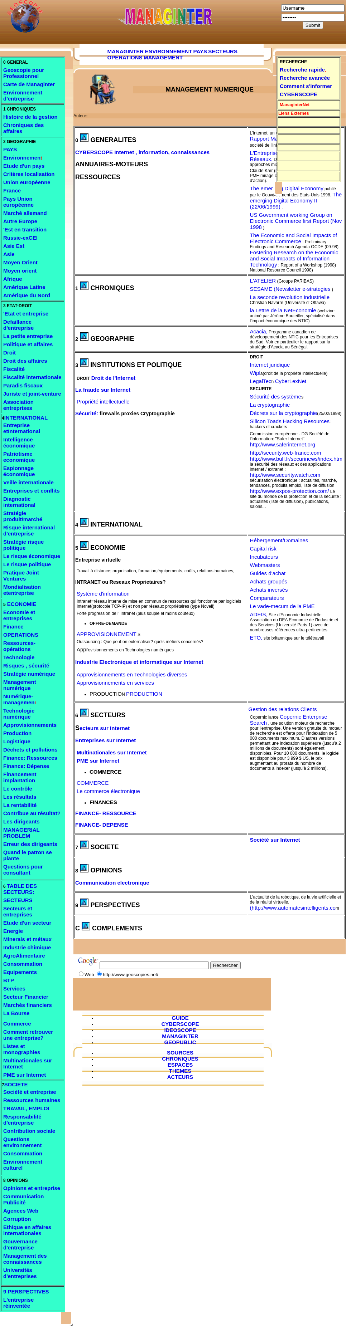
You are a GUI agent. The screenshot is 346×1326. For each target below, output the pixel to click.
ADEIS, (259, 614)
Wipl (255, 373)
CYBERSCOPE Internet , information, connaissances (142, 152)
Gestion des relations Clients (283, 709)
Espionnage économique (19, 471)
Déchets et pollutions (30, 750)
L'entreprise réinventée (18, 1303)
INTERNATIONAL (26, 418)
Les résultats (20, 797)
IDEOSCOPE (180, 1030)
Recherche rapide (302, 70)
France (12, 190)
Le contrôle (17, 789)
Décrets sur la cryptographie (283, 413)
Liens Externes (293, 113)
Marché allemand (25, 213)
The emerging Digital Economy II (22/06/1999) (296, 200)
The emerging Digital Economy (286, 188)
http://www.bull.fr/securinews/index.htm (296, 459)
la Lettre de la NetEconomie (283, 310)
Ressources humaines (31, 1100)
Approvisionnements (30, 725)
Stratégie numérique (29, 674)
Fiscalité (14, 369)
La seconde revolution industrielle (290, 297)
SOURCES (180, 1052)
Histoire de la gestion (30, 117)
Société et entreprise (29, 1092)
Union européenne (27, 182)
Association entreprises (18, 405)
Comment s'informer (306, 86)
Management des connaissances (25, 1259)
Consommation (22, 964)
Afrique (12, 279)
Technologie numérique (18, 714)
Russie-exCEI (20, 238)
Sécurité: (86, 413)
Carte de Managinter (29, 84)
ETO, (256, 638)
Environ (13, 92)
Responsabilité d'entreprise (22, 1120)
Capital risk (263, 548)
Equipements (20, 972)
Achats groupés (268, 581)
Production (17, 733)
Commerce (17, 1024)
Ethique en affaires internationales (27, 1230)
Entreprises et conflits (31, 491)
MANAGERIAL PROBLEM (21, 833)
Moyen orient (20, 271)
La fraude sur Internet (102, 390)
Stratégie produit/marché (22, 516)
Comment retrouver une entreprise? (28, 1035)
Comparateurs (267, 598)
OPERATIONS (20, 635)
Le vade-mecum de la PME (282, 606)
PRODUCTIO (106, 694)
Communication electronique (112, 883)
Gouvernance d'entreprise (20, 1244)
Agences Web (20, 1211)
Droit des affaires (25, 361)
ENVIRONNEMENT (168, 51)
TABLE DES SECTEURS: (20, 889)
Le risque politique (27, 564)
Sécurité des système (275, 396)
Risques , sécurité (26, 665)
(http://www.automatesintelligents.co (293, 908)
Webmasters (265, 565)
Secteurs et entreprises (17, 911)
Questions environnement (22, 1142)
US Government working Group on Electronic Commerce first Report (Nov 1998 (296, 221)
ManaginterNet (294, 104)
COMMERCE (93, 783)
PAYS (10, 149)
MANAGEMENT (163, 57)
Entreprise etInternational (21, 428)
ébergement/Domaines (281, 540)
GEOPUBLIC (180, 1042)
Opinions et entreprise (31, 1188)
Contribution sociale (29, 1131)
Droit (9, 352)
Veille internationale (28, 482)
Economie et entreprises (19, 615)
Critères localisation (28, 174)
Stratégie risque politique (23, 545)
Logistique (16, 741)
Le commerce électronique (108, 791)
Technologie (18, 657)
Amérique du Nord (26, 295)
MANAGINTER (125, 51)
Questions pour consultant (23, 869)
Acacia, (259, 331)
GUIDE (180, 1018)
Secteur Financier (25, 997)
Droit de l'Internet (113, 378)
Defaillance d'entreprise (18, 325)
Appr (82, 649)
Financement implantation (20, 777)
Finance (13, 626)
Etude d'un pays (23, 166)
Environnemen (21, 158)
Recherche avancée (305, 78)
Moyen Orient (20, 262)
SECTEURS (18, 900)
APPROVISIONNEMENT (106, 634)
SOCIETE (16, 1084)
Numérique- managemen (19, 699)
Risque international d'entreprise (29, 530)
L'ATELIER (263, 281)
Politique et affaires (28, 344)
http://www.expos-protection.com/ (289, 491)
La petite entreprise (28, 336)
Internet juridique (270, 365)
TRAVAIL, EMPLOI (26, 1108)
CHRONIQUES (180, 1059)
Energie (13, 931)
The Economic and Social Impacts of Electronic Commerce (293, 238)
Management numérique (19, 685)
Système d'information (103, 594)
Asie (9, 254)
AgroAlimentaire (24, 956)
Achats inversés (269, 590)
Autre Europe (20, 221)
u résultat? (47, 813)
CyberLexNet (291, 381)
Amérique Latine (24, 287)
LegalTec (260, 381)
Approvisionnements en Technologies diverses (132, 674)
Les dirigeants (21, 821)
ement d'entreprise (22, 95)
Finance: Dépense (26, 766)
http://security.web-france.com (285, 453)
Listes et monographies (21, 1049)
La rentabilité (20, 805)
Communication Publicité (23, 1199)
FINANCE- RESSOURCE (105, 813)
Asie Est (13, 246)
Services (14, 988)
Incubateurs (264, 557)
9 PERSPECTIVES (26, 1291)
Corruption (17, 1219)
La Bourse (16, 1013)
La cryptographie (270, 405)
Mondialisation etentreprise (22, 590)
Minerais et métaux (27, 939)
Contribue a (18, 813)
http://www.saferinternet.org (283, 444)
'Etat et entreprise (25, 313)
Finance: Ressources (30, 758)
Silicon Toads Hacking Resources (290, 421)
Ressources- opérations (19, 646)
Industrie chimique (27, 947)
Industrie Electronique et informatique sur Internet (139, 662)
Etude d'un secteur (27, 923)
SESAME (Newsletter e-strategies (290, 289)
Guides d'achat (268, 573)
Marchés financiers (27, 1005)
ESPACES (180, 1065)
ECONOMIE (21, 604)
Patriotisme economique (19, 457)
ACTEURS (180, 1077)
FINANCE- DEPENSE (101, 825)
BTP (8, 980)
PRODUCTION (144, 694)
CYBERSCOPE (298, 94)
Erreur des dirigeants (30, 844)
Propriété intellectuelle (103, 401)
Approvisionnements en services (115, 683)
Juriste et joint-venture (32, 394)
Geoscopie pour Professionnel (23, 73)
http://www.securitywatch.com (285, 475)
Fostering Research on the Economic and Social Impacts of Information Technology (294, 258)
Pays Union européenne (18, 202)
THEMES (180, 1071)
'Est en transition (25, 229)
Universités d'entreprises (20, 1273)
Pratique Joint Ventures (21, 575)
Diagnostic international (19, 502)
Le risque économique (31, 556)
